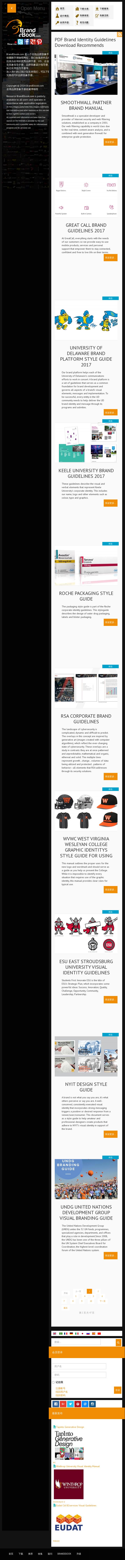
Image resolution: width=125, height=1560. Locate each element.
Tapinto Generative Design (70, 1427)
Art (54, 1462)
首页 (11, 1553)
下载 (20, 1553)
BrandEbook (64, 1553)
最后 (65, 1307)
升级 (79, 1553)
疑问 (50, 1553)
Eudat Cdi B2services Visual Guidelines (76, 1505)
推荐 (30, 1553)
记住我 (57, 1382)
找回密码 (60, 1395)
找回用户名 (62, 1391)
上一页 (78, 1291)
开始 (66, 1293)
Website (56, 1541)
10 (91, 1301)
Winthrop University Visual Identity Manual (78, 1466)
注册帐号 (60, 1388)
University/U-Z (59, 1502)
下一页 (102, 1301)
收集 (40, 1553)
